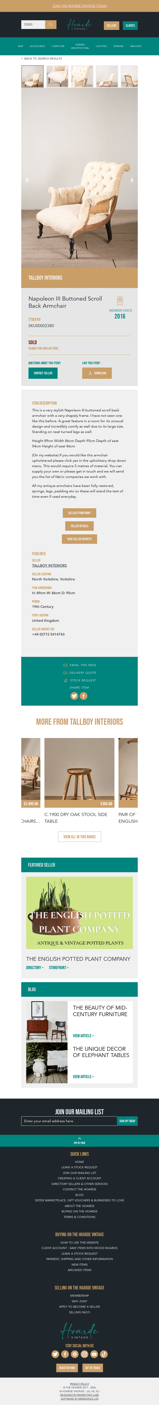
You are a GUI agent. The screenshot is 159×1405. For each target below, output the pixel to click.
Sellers (111, 25)
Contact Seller (43, 373)
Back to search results (43, 58)
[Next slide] (130, 178)
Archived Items (79, 1270)
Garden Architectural (80, 46)
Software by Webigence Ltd (79, 1398)
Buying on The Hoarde (80, 1211)
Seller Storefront (79, 513)
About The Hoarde (79, 1206)
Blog (79, 1195)
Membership (79, 1296)
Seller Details (79, 526)
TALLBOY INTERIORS (49, 565)
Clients (130, 25)
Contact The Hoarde (79, 1189)
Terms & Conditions (79, 1217)
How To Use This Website (80, 1242)
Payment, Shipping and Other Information (79, 1259)
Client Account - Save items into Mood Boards (79, 1248)
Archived (135, 46)
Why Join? (79, 1301)
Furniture (58, 46)
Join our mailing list (79, 1173)
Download (97, 373)
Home (79, 1162)
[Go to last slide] (29, 178)
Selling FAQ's (79, 1312)
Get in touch (92, 1368)
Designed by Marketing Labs (79, 1394)
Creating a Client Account (79, 1178)
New (20, 46)
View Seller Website (79, 539)
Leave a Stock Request (79, 1167)
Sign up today (127, 1121)
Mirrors (119, 46)
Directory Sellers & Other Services (79, 1184)
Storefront (57, 967)
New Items (80, 1265)
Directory (33, 967)
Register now (67, 1368)
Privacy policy (79, 1383)
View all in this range (79, 836)
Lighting (101, 46)
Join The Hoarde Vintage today (79, 6)
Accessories (37, 46)
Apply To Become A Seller (79, 1307)
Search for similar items (43, 348)
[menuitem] (32, 76)
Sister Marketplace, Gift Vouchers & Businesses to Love (79, 1200)
